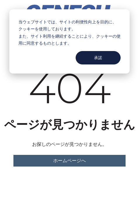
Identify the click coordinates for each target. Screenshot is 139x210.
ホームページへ (69, 160)
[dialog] (69, 41)
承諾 (98, 57)
